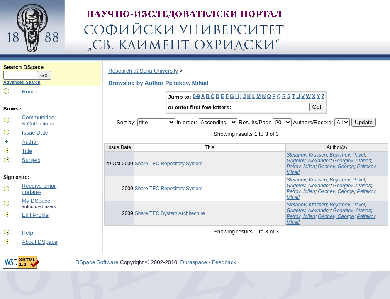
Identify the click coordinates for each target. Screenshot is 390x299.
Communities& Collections (38, 120)
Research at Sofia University (143, 71)
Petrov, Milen (301, 166)
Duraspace (193, 262)
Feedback (224, 262)
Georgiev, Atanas (352, 161)
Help (27, 233)
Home (29, 91)
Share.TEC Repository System (168, 164)
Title (27, 151)
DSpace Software (97, 262)
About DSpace (40, 242)
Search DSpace (23, 67)
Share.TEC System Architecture (170, 213)
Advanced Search (21, 82)
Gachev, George (336, 166)
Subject (31, 160)
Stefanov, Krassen (307, 155)
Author (30, 142)
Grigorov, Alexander (308, 161)
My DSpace (36, 201)
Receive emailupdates (39, 189)
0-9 (196, 96)
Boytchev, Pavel (347, 155)
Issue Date (35, 133)
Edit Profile (35, 215)
